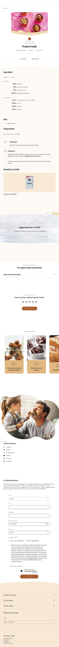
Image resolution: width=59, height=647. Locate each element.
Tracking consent (8, 638)
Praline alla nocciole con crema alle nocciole (14, 354)
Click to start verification (31, 571)
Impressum (6, 641)
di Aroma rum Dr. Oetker (23, 93)
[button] (29, 40)
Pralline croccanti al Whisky (36, 354)
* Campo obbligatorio (16, 566)
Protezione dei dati (8, 643)
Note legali (6, 640)
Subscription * (13, 537)
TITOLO (10, 495)
